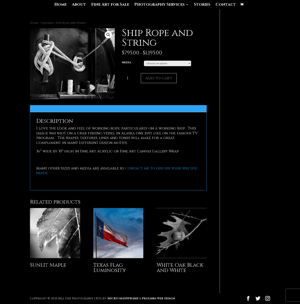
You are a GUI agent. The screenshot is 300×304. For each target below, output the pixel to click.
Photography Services (159, 5)
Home (60, 5)
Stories (202, 5)
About (79, 5)
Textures (47, 23)
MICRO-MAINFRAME (122, 298)
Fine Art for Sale (110, 5)
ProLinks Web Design (158, 298)
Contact (226, 5)
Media (126, 62)
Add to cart (158, 78)
